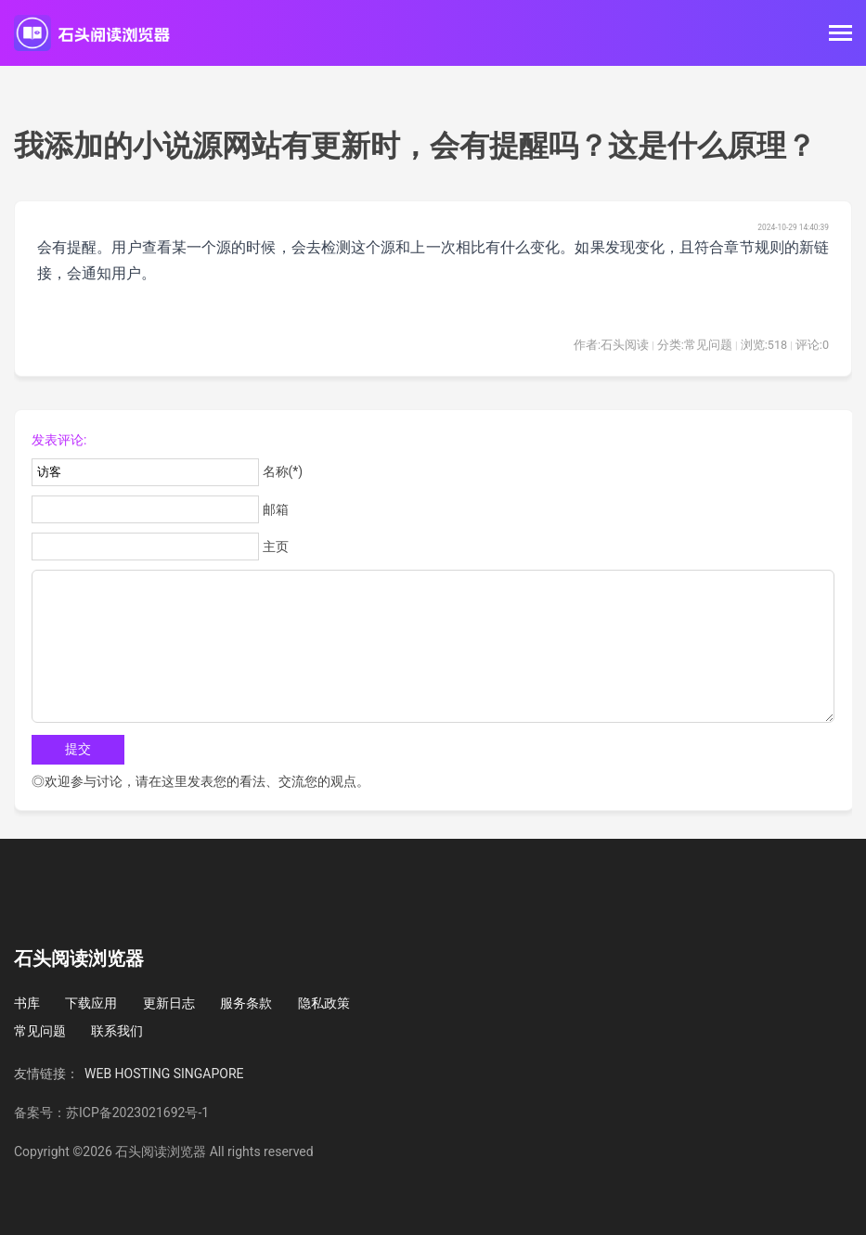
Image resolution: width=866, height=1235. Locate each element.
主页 (276, 546)
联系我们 (117, 1030)
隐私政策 (324, 1003)
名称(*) (283, 471)
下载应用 (91, 1003)
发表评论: (59, 439)
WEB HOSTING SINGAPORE (164, 1073)
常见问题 (40, 1030)
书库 (27, 1003)
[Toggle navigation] (840, 35)
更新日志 (169, 1003)
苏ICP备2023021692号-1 (137, 1112)
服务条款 (246, 1003)
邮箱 (276, 509)
